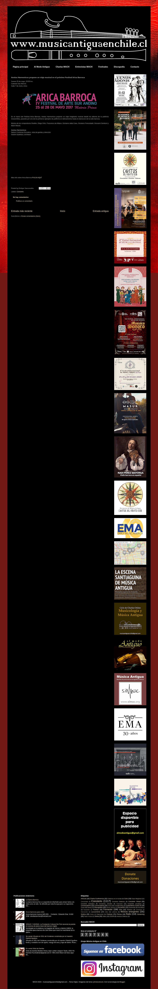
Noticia (83, 914)
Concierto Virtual (134, 901)
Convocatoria (99, 905)
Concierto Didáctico (118, 901)
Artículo (83, 899)
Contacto (134, 67)
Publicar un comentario (24, 201)
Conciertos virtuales (105, 903)
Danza (89, 907)
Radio (128, 914)
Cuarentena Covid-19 (133, 905)
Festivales (103, 67)
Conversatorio (86, 905)
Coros (110, 905)
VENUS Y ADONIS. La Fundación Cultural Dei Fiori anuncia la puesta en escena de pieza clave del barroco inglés (50, 925)
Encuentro (121, 907)
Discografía (119, 67)
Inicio (62, 211)
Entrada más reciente (21, 211)
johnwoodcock (98, 982)
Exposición (87, 909)
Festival (96, 910)
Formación (108, 909)
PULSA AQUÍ (37, 177)
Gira (120, 910)
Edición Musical (110, 907)
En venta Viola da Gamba (35, 948)
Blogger (122, 982)
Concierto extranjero (88, 903)
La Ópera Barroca (32, 900)
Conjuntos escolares (134, 903)
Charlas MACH (62, 67)
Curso (83, 907)
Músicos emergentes (130, 912)
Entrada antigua (101, 211)
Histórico (129, 909)
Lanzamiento (95, 912)
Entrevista (132, 907)
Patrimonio (100, 914)
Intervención (84, 912)
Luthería (114, 912)
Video (104, 916)
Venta (97, 916)
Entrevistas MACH (83, 67)
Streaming (140, 914)
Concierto (20, 192)
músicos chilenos (122, 916)
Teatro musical (88, 916)
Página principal (20, 67)
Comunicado (84, 901)
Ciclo (126, 899)
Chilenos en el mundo (115, 898)
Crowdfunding (118, 905)
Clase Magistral (136, 898)
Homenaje (139, 909)
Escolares (141, 907)
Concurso (119, 903)
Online (92, 914)
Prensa (119, 914)
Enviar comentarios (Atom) (30, 216)
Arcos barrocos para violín (35, 912)
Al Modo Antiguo (42, 67)
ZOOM (112, 916)
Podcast (109, 914)
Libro (106, 912)
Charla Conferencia (97, 899)
